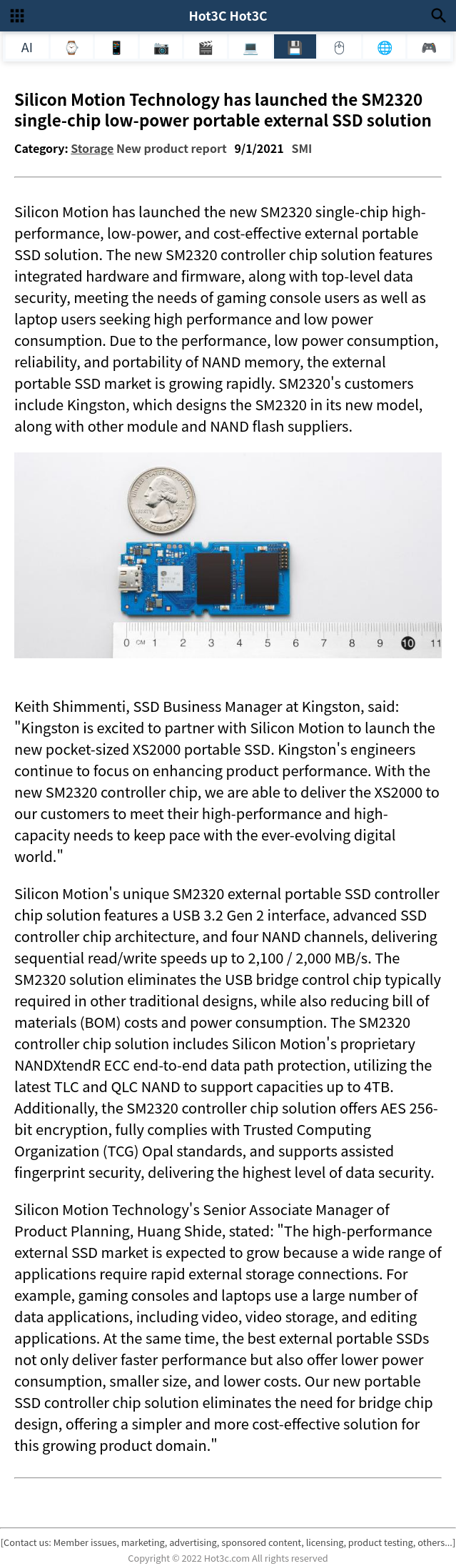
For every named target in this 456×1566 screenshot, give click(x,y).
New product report (171, 148)
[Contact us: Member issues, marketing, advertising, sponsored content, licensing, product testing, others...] (228, 1542)
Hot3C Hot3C (227, 15)
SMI (301, 148)
